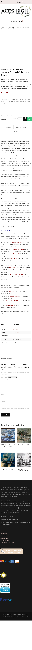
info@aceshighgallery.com (24, 2)
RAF (25, 101)
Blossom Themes (13, 616)
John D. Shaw (19, 99)
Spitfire (28, 101)
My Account (4, 538)
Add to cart (25, 118)
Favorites (3, 536)
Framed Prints (16, 332)
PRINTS (9, 27)
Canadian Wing (11, 101)
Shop (6, 27)
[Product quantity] (20, 118)
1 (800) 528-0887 (23, 1)
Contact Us (3, 533)
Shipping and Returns (7, 543)
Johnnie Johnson (20, 101)
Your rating (4, 377)
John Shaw (15, 329)
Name (3, 394)
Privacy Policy (4, 540)
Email (3, 401)
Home (2, 27)
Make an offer (29, 118)
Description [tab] (8, 127)
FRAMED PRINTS (15, 27)
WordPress (27, 616)
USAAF (3, 104)
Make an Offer (26, 99)
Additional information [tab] (22, 127)
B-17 (5, 101)
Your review (4, 380)
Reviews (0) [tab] (16, 131)
